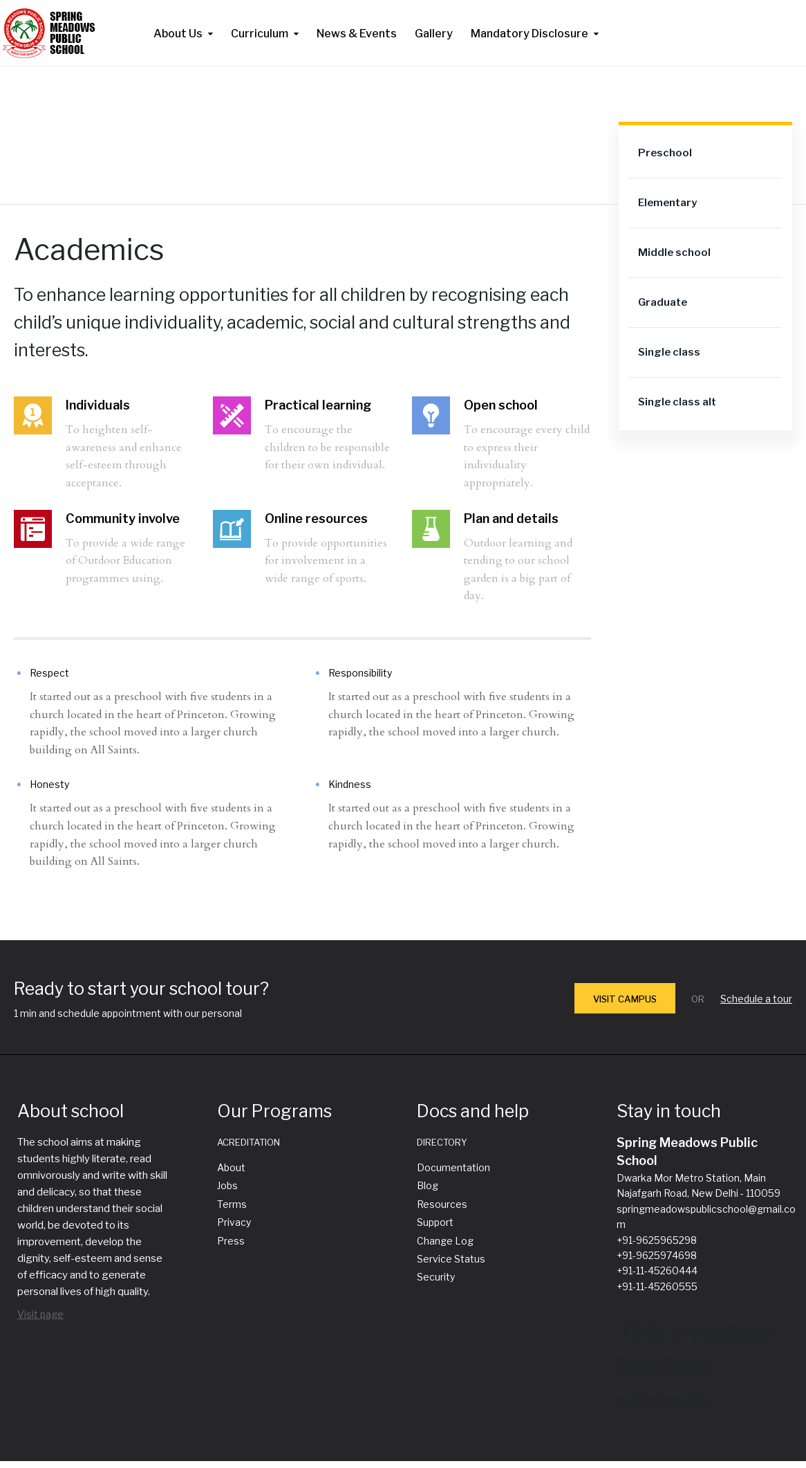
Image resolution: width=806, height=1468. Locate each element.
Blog (427, 1185)
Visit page (40, 1314)
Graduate (662, 302)
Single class (669, 352)
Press (231, 1241)
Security (436, 1277)
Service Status (451, 1259)
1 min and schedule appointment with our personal (128, 1013)
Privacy (234, 1222)
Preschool (665, 153)
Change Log (445, 1241)
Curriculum (259, 33)
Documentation (453, 1167)
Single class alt (677, 402)
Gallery (434, 33)
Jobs (227, 1185)
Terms (232, 1204)
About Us (178, 33)
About (231, 1167)
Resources (442, 1204)
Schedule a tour (756, 998)
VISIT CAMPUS (625, 998)
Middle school (674, 252)
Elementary (667, 202)
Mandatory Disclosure (529, 33)
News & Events (357, 33)
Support (435, 1222)
